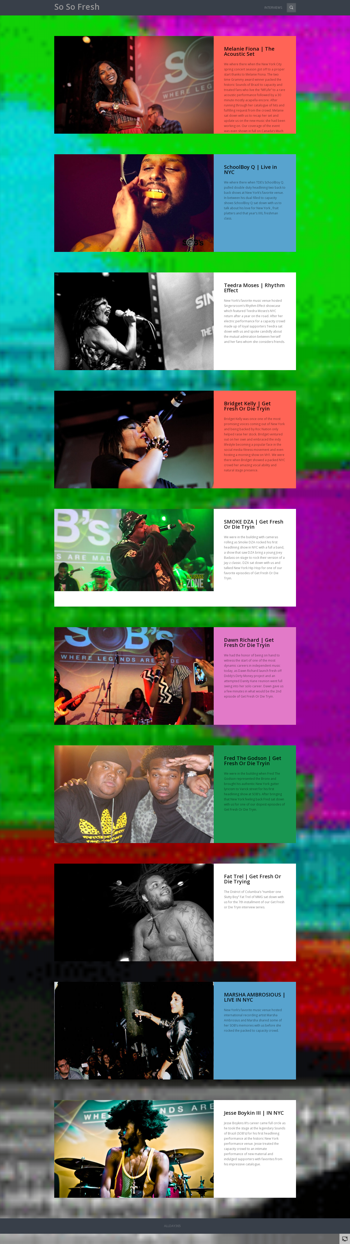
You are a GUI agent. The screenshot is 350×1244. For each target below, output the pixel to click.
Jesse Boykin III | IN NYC (254, 1112)
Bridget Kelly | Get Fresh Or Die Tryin (247, 406)
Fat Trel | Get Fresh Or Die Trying (252, 879)
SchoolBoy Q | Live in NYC (250, 169)
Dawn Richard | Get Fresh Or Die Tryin (249, 642)
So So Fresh (77, 6)
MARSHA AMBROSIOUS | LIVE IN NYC (254, 997)
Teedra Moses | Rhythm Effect (254, 288)
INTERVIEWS (273, 7)
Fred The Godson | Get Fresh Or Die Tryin (252, 761)
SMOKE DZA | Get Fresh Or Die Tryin (253, 524)
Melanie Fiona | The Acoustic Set (249, 51)
